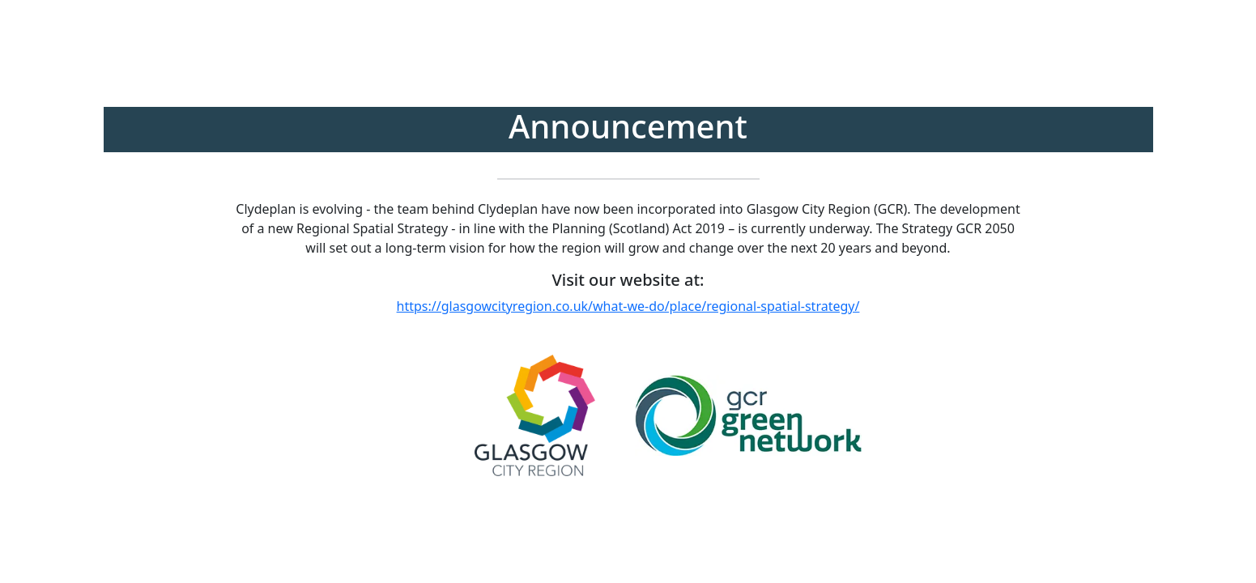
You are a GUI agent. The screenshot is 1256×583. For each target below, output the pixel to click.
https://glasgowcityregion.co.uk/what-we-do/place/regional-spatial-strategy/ (628, 306)
